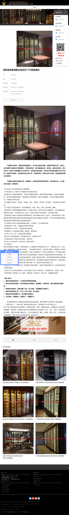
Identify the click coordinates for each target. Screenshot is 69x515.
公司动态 (36, 476)
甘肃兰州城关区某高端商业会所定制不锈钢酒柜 (13, 457)
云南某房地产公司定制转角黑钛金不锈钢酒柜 (49, 382)
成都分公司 (37, 485)
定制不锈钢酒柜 (6, 485)
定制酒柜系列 (5, 481)
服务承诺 (4, 472)
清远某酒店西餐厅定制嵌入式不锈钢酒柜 (16, 382)
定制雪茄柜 (5, 487)
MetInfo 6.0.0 (10, 512)
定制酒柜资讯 (38, 478)
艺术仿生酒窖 (5, 491)
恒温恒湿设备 (5, 489)
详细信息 (13, 100)
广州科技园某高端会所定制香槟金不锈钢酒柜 (49, 456)
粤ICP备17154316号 (34, 501)
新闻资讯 (36, 472)
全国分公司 (36, 481)
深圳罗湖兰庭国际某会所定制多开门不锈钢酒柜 (18, 419)
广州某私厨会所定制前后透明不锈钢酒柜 (48, 419)
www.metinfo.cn (25, 512)
